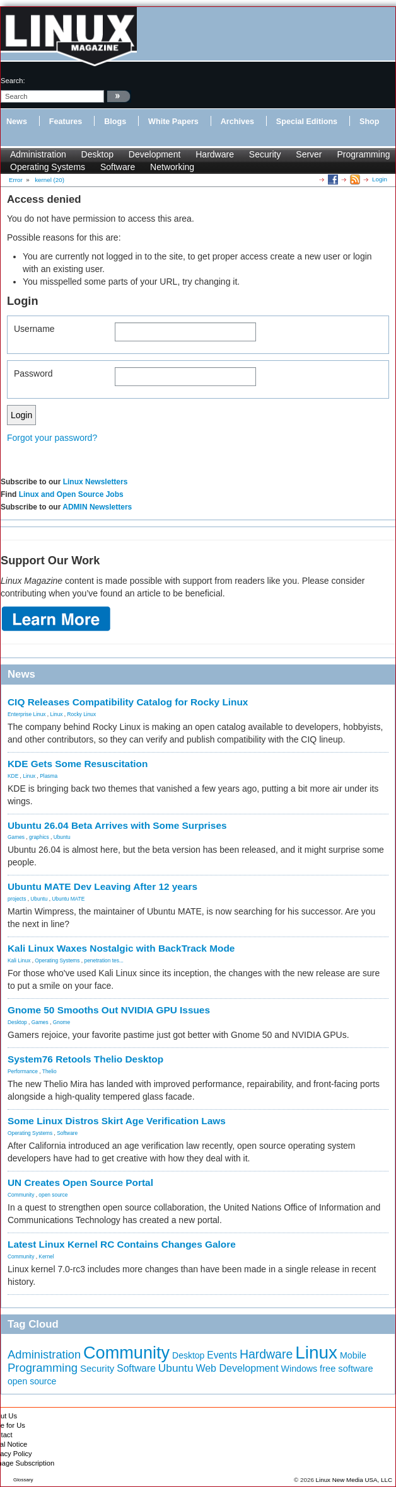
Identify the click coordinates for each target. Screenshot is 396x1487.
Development (155, 154)
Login (379, 179)
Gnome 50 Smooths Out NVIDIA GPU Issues (109, 1010)
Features (66, 121)
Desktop (97, 154)
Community (21, 1195)
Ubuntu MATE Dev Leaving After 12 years (102, 886)
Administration (38, 154)
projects (17, 899)
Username (34, 329)
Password (33, 373)
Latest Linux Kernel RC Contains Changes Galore (122, 1244)
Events (222, 1355)
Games (16, 837)
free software (346, 1369)
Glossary (23, 1480)
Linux (56, 714)
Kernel (46, 1256)
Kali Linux (19, 960)
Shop (369, 121)
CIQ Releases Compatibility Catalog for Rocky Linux (128, 702)
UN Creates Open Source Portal (80, 1182)
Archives (237, 121)
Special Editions (306, 121)
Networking (172, 167)
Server (309, 154)
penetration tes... (104, 960)
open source (52, 1195)
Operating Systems (47, 167)
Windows (299, 1369)
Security (265, 154)
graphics (39, 837)
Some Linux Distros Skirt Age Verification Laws (117, 1120)
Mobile (353, 1355)
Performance (23, 1071)
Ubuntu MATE (68, 899)
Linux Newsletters (95, 481)
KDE (13, 776)
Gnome (61, 1022)
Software (117, 167)
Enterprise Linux (27, 714)
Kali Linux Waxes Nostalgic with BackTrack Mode (121, 948)
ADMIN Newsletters (97, 507)
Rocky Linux (81, 714)
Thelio (49, 1071)
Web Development (236, 1368)
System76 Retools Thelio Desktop (85, 1059)
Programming (363, 154)
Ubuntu (62, 837)
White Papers (173, 121)
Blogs (115, 121)
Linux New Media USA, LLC (354, 1479)
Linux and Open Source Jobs (71, 494)
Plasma (48, 776)
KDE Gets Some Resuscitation (78, 763)
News (16, 121)
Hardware (214, 154)
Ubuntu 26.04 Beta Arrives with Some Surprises (117, 825)
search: (13, 80)
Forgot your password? (52, 438)
